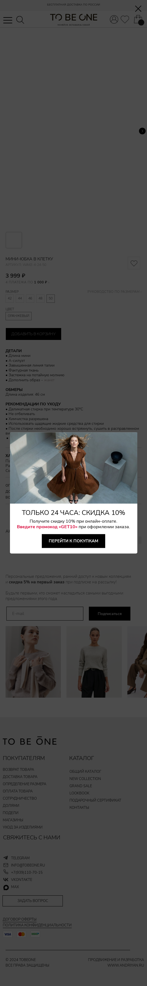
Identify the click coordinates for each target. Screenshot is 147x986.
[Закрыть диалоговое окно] (138, 9)
